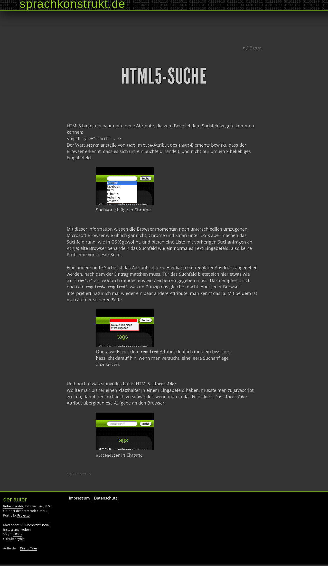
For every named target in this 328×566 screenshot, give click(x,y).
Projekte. (23, 517)
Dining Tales (28, 549)
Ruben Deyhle (13, 507)
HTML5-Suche (163, 76)
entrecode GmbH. (34, 512)
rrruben (25, 531)
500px (17, 535)
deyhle (19, 540)
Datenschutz (105, 499)
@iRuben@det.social (34, 526)
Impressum (79, 499)
